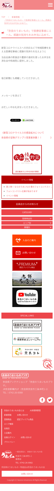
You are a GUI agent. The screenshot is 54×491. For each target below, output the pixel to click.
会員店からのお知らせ (27, 204)
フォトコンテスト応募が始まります (22, 191)
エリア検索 (8, 423)
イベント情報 (12, 195)
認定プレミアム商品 (25, 419)
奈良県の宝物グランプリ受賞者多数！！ (21, 137)
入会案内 (7, 432)
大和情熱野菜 (35, 410)
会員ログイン (9, 437)
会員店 (7, 428)
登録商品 (7, 419)
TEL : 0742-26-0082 (24, 462)
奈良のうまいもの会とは (14, 410)
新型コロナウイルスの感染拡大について (24, 132)
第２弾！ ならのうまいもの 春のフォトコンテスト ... (29, 186)
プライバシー (9, 441)
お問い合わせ (22, 414)
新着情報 (7, 414)
